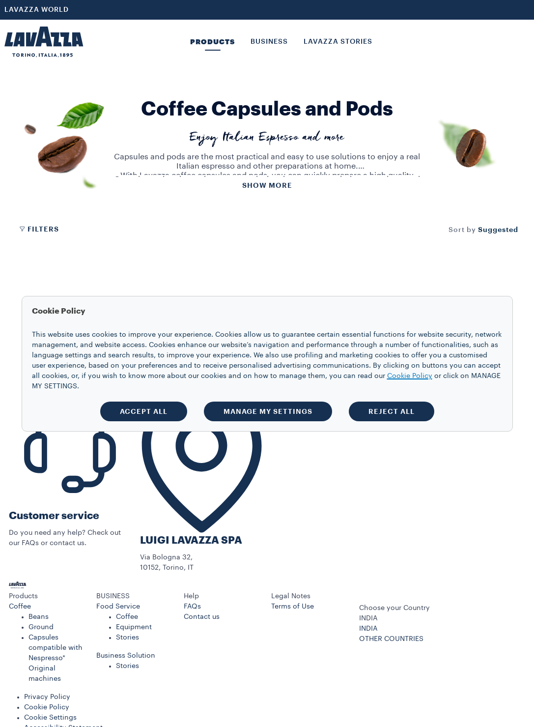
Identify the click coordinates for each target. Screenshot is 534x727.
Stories (127, 637)
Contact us (202, 616)
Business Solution (125, 655)
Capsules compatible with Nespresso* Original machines (55, 658)
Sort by (462, 230)
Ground (41, 627)
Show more (267, 185)
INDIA (368, 628)
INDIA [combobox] (368, 618)
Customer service (54, 516)
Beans (38, 616)
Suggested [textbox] (498, 229)
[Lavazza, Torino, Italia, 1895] (43, 42)
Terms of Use (292, 606)
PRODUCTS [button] (212, 41)
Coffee (20, 606)
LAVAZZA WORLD (36, 9)
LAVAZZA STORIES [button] (338, 41)
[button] (48, 596)
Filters (39, 229)
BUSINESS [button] (269, 41)
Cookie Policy (46, 707)
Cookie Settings (50, 717)
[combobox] (498, 229)
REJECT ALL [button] (391, 411)
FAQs (192, 606)
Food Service (118, 606)
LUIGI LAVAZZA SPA (191, 540)
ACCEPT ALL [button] (144, 411)
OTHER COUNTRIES (391, 639)
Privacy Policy (47, 697)
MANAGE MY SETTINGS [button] (268, 411)
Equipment (134, 627)
